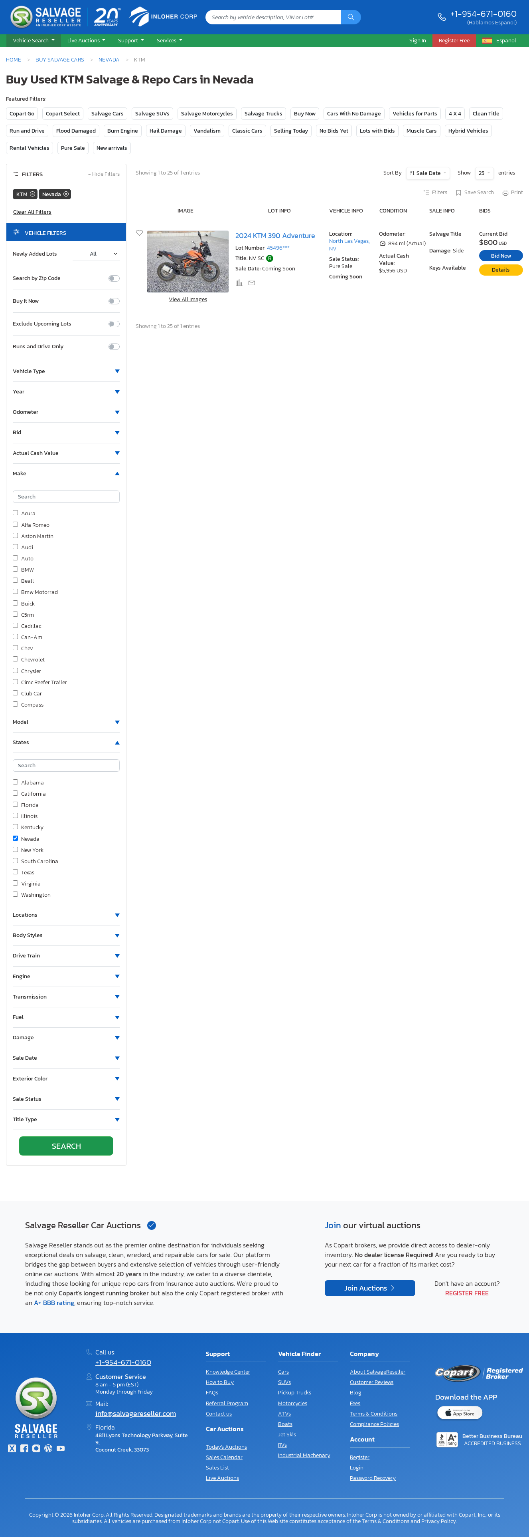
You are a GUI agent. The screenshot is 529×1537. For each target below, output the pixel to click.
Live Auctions (222, 1478)
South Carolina (35, 861)
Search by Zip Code (37, 278)
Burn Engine (122, 131)
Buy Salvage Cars (60, 60)
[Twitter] (12, 1449)
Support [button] (128, 40)
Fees (355, 1403)
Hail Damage (166, 131)
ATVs (284, 1414)
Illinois (25, 816)
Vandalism (207, 131)
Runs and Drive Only (38, 346)
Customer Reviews (371, 1382)
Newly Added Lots (35, 254)
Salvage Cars (107, 113)
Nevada (109, 60)
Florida (26, 805)
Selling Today (291, 131)
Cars (283, 1372)
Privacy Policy (438, 1521)
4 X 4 (455, 113)
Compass (28, 705)
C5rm (23, 615)
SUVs (284, 1382)
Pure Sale (73, 148)
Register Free (467, 1293)
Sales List (217, 1468)
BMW (23, 570)
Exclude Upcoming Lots (42, 324)
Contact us (219, 1414)
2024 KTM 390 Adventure (275, 235)
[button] (33, 40)
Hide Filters (104, 174)
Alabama (28, 782)
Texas (23, 872)
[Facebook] (24, 1449)
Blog (355, 1392)
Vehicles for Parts (415, 113)
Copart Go (22, 113)
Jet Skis (287, 1434)
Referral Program (227, 1403)
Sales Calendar (224, 1457)
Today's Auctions (226, 1447)
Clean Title (486, 113)
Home (13, 60)
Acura (24, 513)
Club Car (27, 693)
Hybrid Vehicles (468, 131)
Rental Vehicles (29, 148)
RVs (282, 1445)
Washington (32, 895)
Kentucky (28, 827)
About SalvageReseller (377, 1372)
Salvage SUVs (152, 113)
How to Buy (220, 1382)
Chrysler (27, 671)
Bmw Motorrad (35, 592)
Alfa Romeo (31, 525)
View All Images (188, 299)
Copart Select (63, 113)
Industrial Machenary (304, 1455)
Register (359, 1457)
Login (356, 1468)
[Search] (351, 17)
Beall (23, 581)
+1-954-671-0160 (483, 13)
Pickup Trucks (294, 1392)
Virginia (27, 884)
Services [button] (167, 40)
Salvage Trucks (263, 113)
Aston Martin (33, 536)
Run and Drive (27, 131)
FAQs (212, 1392)
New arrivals (112, 148)
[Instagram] (36, 1449)
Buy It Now (26, 301)
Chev (23, 648)
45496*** (278, 248)
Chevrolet (29, 659)
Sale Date (428, 173)
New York (28, 850)
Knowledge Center (228, 1372)
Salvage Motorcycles (207, 113)
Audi (23, 547)
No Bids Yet (334, 131)
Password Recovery (373, 1478)
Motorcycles (292, 1403)
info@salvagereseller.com (135, 1413)
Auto (23, 558)
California (29, 794)
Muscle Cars (422, 131)
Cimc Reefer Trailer (40, 682)
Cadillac (27, 626)
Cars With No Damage (354, 113)
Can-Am (27, 637)
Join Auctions (366, 1288)
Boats (285, 1424)
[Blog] (48, 1449)
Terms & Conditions (373, 1414)
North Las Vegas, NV (349, 244)
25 (482, 173)
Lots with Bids (377, 131)
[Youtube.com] (61, 1449)
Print (512, 193)
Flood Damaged (76, 131)
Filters (434, 193)
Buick (24, 604)
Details (501, 270)
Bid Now (501, 256)
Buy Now (305, 113)
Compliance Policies (374, 1424)
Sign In (417, 40)
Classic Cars (247, 131)
